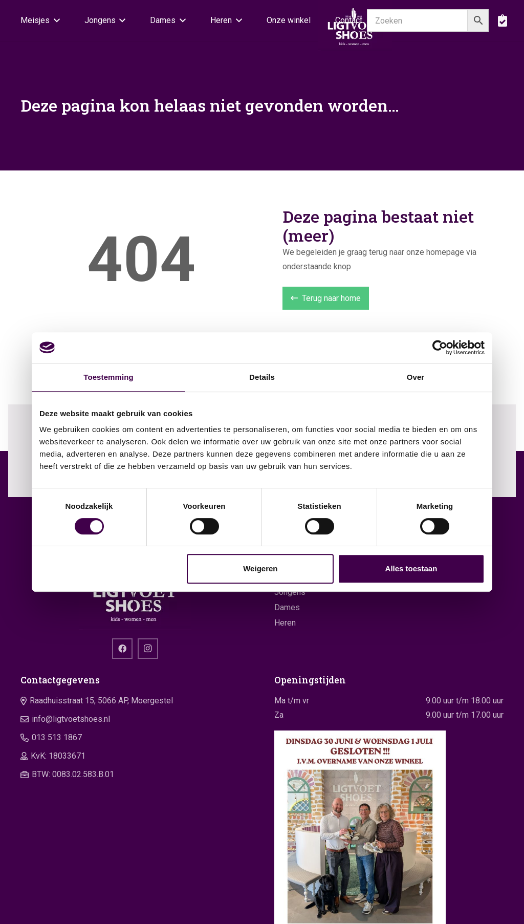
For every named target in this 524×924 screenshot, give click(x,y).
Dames (287, 607)
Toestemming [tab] (108, 377)
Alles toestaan (411, 568)
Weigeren (260, 568)
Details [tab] (262, 377)
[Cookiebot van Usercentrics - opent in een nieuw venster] (440, 347)
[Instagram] (148, 648)
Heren (285, 623)
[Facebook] (122, 648)
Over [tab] (416, 377)
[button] (55, 20)
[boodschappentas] (502, 20)
